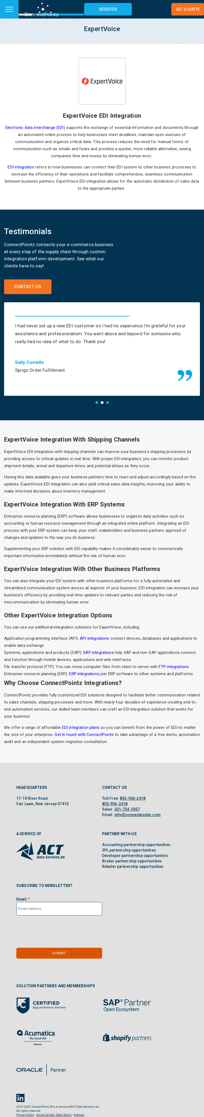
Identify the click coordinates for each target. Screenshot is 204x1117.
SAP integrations (98, 652)
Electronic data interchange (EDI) (35, 127)
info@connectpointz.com (137, 815)
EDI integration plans (80, 727)
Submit (59, 953)
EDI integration (21, 167)
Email (21, 899)
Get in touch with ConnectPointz (84, 734)
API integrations (94, 638)
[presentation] (57, 931)
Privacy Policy (25, 1114)
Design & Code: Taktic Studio (54, 1114)
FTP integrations (174, 666)
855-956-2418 (132, 798)
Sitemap (79, 1114)
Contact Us (27, 286)
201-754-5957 (127, 809)
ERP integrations (84, 673)
